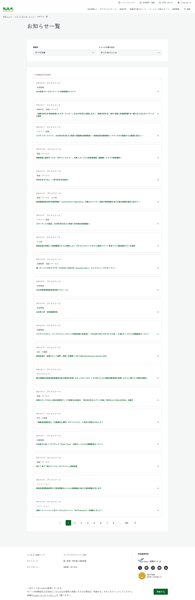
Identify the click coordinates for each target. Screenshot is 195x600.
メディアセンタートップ (24, 16)
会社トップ (7, 16)
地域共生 (123, 9)
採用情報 (175, 9)
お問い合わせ (165, 2)
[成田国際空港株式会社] (9, 10)
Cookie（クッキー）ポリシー (44, 595)
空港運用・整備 (147, 2)
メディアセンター (126, 2)
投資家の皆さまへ (138, 9)
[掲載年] (64, 52)
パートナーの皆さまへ (159, 9)
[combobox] (184, 2)
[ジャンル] (130, 52)
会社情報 (92, 9)
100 (126, 522)
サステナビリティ (108, 9)
